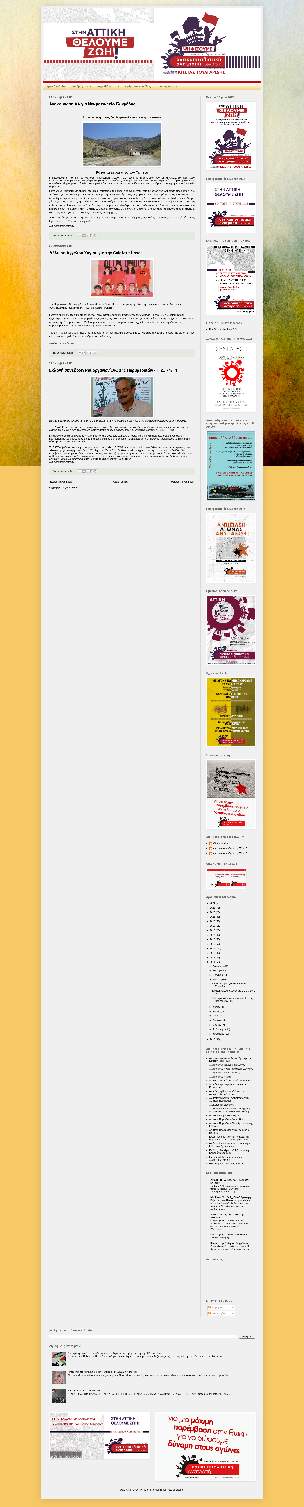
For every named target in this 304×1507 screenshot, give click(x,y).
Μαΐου (216, 1015)
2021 (213, 916)
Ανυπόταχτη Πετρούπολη (222, 1104)
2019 (213, 925)
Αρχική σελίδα (55, 86)
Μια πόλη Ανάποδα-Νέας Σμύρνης (226, 1163)
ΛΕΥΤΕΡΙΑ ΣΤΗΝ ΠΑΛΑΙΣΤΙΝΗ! (84, 1390)
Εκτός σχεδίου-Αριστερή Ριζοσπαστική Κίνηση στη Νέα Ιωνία (229, 1151)
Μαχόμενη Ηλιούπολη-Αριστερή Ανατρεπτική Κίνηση (225, 1158)
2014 (213, 948)
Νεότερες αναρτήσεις (61, 482)
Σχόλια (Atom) (70, 487)
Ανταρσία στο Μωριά (220, 1076)
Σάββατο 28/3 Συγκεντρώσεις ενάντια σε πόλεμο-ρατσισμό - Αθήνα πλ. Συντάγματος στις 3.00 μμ (230, 1189)
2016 (213, 939)
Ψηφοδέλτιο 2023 (108, 86)
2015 (213, 944)
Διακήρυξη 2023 (81, 86)
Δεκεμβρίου (219, 966)
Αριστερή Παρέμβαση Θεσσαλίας (226, 1119)
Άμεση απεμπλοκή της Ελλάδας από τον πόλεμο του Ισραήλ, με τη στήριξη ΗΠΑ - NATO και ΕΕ (117, 1353)
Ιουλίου (217, 1006)
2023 (213, 907)
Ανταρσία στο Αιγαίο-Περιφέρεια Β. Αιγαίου (231, 1068)
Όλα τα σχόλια (217, 1313)
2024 (213, 903)
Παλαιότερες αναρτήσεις (181, 482)
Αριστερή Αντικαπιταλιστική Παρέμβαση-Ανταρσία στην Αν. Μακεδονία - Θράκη (230, 1110)
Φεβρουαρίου (220, 1029)
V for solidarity (220, 843)
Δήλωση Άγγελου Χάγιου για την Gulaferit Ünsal (95, 252)
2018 (213, 930)
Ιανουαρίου (219, 1033)
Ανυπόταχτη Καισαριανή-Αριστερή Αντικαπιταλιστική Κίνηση (226, 1092)
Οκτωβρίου (219, 975)
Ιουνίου (217, 1011)
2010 (213, 1039)
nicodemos (160, 1489)
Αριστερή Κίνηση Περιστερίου (224, 1115)
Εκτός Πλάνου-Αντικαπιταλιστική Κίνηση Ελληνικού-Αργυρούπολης (229, 1145)
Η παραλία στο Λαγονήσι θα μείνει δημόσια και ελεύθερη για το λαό (102, 1372)
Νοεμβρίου (219, 970)
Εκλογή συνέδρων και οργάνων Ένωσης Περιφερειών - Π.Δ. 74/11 (113, 370)
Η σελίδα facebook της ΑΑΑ (223, 329)
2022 (213, 912)
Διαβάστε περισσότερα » (62, 226)
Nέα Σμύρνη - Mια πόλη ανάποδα (228, 1234)
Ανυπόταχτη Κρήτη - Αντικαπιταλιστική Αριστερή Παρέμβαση (229, 1099)
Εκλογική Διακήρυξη (220, 1237)
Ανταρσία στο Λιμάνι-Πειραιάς (224, 1072)
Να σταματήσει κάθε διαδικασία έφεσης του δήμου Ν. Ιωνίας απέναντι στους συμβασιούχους (229, 1206)
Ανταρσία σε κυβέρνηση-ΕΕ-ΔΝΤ (230, 848)
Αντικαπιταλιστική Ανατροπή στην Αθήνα (230, 1080)
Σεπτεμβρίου (219, 979)
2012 (213, 957)
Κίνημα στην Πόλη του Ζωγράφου (229, 1243)
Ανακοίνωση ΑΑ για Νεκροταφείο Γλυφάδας (92, 104)
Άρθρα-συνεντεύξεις (138, 86)
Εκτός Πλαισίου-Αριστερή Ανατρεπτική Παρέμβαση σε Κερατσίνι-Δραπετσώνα (229, 1138)
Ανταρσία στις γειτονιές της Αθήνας (227, 1064)
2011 (213, 962)
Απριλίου (218, 1020)
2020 (213, 921)
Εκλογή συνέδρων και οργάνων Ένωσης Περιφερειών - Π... (233, 999)
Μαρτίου (217, 1024)
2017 (213, 935)
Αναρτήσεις (215, 1307)
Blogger (180, 1489)
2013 (213, 953)
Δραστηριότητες (167, 86)
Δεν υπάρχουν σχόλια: (63, 235)
